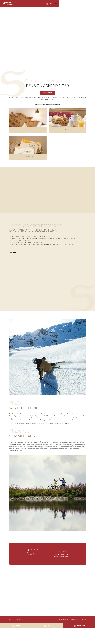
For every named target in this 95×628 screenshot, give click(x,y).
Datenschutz (74, 619)
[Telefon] (16, 625)
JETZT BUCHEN (47, 93)
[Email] (47, 625)
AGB (56, 619)
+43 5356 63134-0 (65, 554)
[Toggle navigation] (85, 3)
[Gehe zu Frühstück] (67, 120)
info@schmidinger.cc (65, 556)
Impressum (64, 619)
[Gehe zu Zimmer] (28, 120)
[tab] (11, 252)
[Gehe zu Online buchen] (28, 148)
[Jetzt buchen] (79, 625)
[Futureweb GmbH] (15, 620)
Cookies (83, 619)
